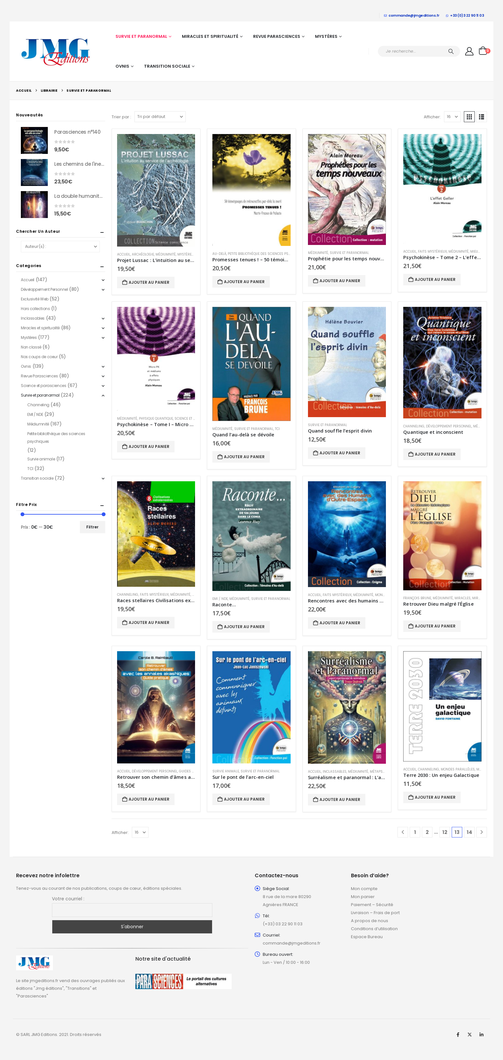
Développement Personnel (449, 426)
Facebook (458, 1034)
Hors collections (35, 308)
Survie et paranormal (141, 36)
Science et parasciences (43, 385)
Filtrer (92, 527)
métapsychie (380, 771)
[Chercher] (451, 51)
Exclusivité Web (34, 299)
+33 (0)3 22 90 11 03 (465, 15)
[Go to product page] (156, 190)
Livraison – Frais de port (375, 913)
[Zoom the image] (34, 959)
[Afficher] (452, 116)
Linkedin (481, 1034)
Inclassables (334, 771)
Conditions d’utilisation (374, 929)
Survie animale (225, 771)
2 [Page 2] (427, 832)
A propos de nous (369, 921)
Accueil (123, 254)
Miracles (463, 598)
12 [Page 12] (444, 832)
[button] (469, 116)
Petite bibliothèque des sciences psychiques (266, 253)
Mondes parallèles (458, 769)
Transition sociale (167, 66)
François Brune (417, 598)
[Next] (481, 832)
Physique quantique (156, 418)
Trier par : (121, 117)
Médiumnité (166, 254)
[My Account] (469, 51)
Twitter (469, 1034)
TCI (277, 428)
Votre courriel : (68, 899)
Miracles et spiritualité (210, 36)
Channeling (413, 426)
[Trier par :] (160, 116)
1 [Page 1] (415, 832)
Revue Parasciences (276, 36)
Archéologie (143, 254)
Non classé (31, 347)
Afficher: (432, 117)
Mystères (326, 36)
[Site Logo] (56, 51)
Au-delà (219, 253)
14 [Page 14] (469, 832)
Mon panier (363, 897)
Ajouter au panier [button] (149, 282)
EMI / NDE (220, 598)
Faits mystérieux (432, 251)
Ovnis (122, 66)
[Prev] (402, 832)
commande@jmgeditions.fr (411, 15)
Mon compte (364, 889)
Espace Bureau (367, 937)
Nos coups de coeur (39, 356)
